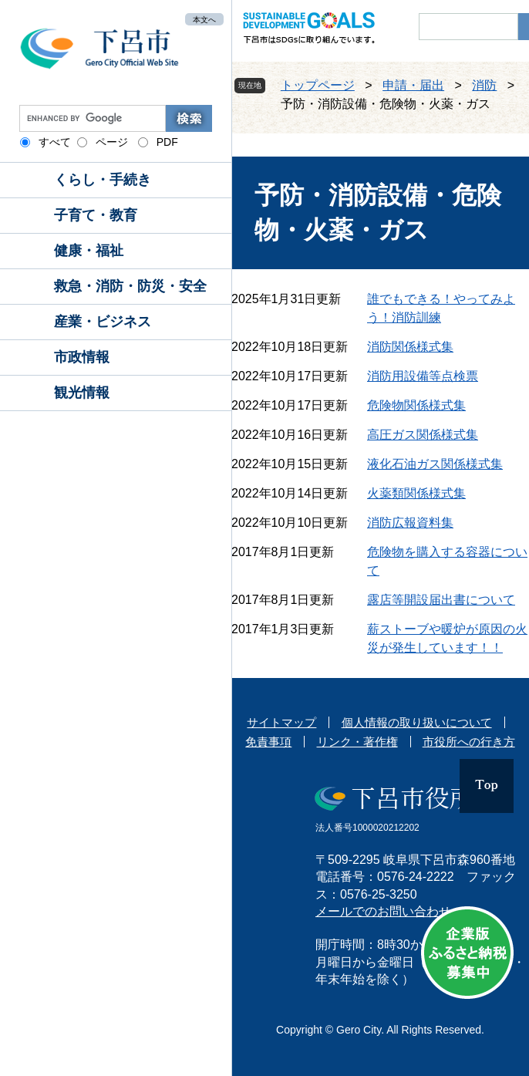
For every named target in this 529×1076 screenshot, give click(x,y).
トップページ (318, 85)
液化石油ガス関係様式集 (435, 464)
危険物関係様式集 (416, 405)
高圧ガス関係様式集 (422, 434)
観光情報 (82, 392)
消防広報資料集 (410, 522)
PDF (167, 142)
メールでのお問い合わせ (383, 911)
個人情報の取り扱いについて (417, 722)
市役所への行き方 (469, 741)
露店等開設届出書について (441, 599)
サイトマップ (281, 722)
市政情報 (82, 357)
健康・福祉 (88, 250)
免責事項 (268, 741)
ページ (112, 142)
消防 (484, 85)
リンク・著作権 (357, 741)
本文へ (204, 19)
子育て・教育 (95, 215)
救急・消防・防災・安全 (130, 286)
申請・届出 (413, 85)
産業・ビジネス (102, 321)
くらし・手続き (102, 179)
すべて (55, 142)
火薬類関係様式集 (416, 493)
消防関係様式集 (410, 346)
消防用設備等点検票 (422, 376)
